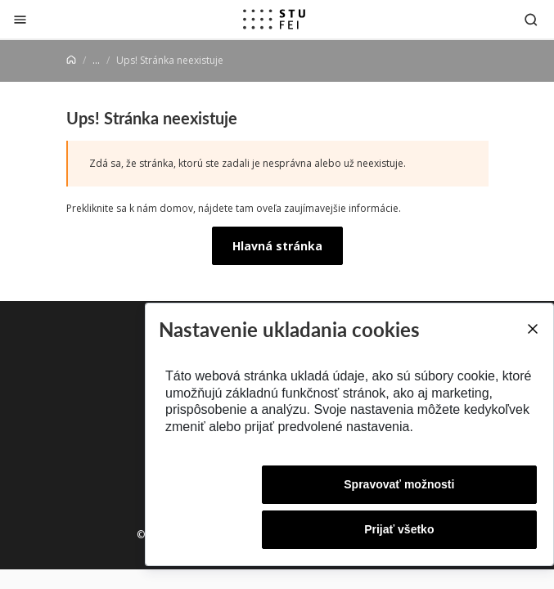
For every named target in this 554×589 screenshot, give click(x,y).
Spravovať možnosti (399, 484)
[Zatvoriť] (20, 19)
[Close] (532, 329)
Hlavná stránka (277, 246)
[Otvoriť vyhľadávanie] (531, 19)
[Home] (71, 60)
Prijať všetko (399, 529)
